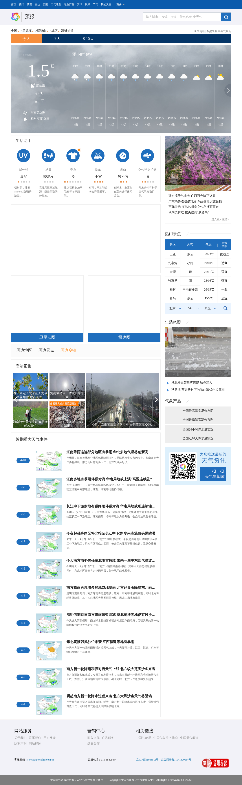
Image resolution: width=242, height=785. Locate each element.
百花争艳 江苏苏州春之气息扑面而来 (194, 207)
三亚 (173, 254)
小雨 (190, 263)
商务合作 (93, 738)
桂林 (173, 289)
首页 (13, 4)
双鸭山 (41, 30)
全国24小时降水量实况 (198, 429)
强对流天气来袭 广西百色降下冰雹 (192, 196)
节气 (95, 4)
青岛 (173, 298)
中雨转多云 (190, 289)
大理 (173, 272)
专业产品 (69, 4)
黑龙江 (27, 30)
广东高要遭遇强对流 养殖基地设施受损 (195, 201)
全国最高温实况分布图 (198, 410)
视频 (87, 4)
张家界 (172, 280)
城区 (54, 30)
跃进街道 (67, 30)
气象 (173, 401)
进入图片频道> (220, 219)
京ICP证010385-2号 (147, 759)
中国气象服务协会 (165, 738)
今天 (26, 38)
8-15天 (88, 38)
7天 (57, 38)
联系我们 (35, 738)
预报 (21, 4)
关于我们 (20, 738)
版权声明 (20, 743)
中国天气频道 (189, 738)
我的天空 (106, 4)
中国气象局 (143, 738)
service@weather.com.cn (41, 759)
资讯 (79, 4)
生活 (173, 322)
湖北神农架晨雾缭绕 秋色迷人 (191, 382)
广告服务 (108, 738)
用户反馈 (49, 738)
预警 (29, 4)
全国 (14, 30)
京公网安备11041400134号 (176, 759)
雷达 (37, 4)
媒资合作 (93, 743)
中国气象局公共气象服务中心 (138, 779)
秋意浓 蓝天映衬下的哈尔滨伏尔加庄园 (198, 389)
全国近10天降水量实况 (198, 438)
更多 (119, 4)
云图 (45, 4)
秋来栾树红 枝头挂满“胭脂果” (189, 212)
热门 (173, 233)
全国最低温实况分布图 (198, 419)
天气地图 (56, 4)
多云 (190, 254)
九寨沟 (172, 263)
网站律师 (35, 743)
